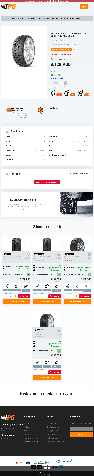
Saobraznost (28, 434)
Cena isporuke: (9, 266)
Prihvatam (42, 473)
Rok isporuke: (8, 269)
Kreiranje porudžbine (53, 431)
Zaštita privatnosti (53, 427)
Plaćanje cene (51, 423)
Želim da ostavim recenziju (47, 182)
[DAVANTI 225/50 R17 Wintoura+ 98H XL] (47, 319)
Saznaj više (51, 473)
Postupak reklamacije (31, 442)
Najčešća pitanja (52, 438)
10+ (59, 274)
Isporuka (27, 431)
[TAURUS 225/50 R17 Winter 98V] (47, 243)
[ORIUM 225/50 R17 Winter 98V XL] (77, 243)
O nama (26, 423)
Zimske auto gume (18, 19)
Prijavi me (81, 434)
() (85, 7)
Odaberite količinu (8, 293)
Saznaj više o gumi (16, 301)
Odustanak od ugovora (31, 438)
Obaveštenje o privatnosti (55, 442)
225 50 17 (31, 19)
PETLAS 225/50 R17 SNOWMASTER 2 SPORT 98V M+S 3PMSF (59, 19)
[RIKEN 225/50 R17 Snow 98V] (16, 243)
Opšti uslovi (28, 427)
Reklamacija (51, 434)
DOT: (36, 265)
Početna (6, 19)
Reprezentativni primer (57, 78)
